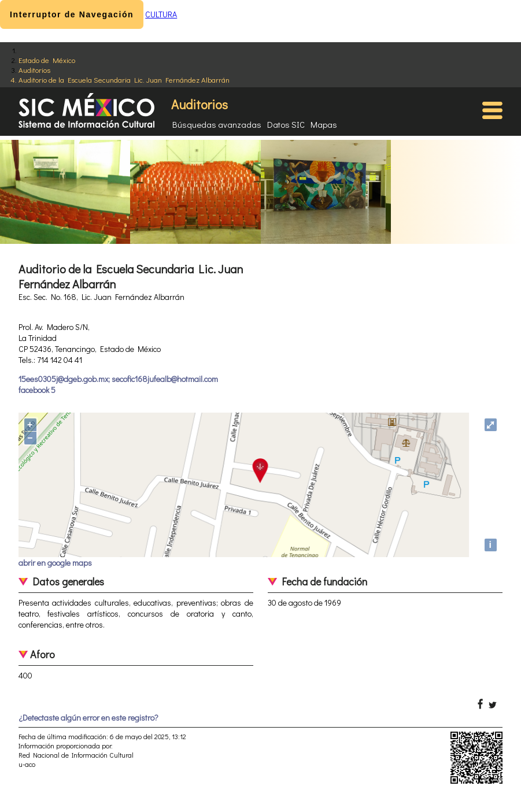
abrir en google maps (55, 562)
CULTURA (161, 14)
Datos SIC (286, 124)
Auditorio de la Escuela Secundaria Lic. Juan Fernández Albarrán (124, 79)
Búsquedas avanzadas (216, 124)
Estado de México (47, 60)
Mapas (324, 124)
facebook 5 (37, 389)
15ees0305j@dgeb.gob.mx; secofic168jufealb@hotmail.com (118, 378)
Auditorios (34, 70)
